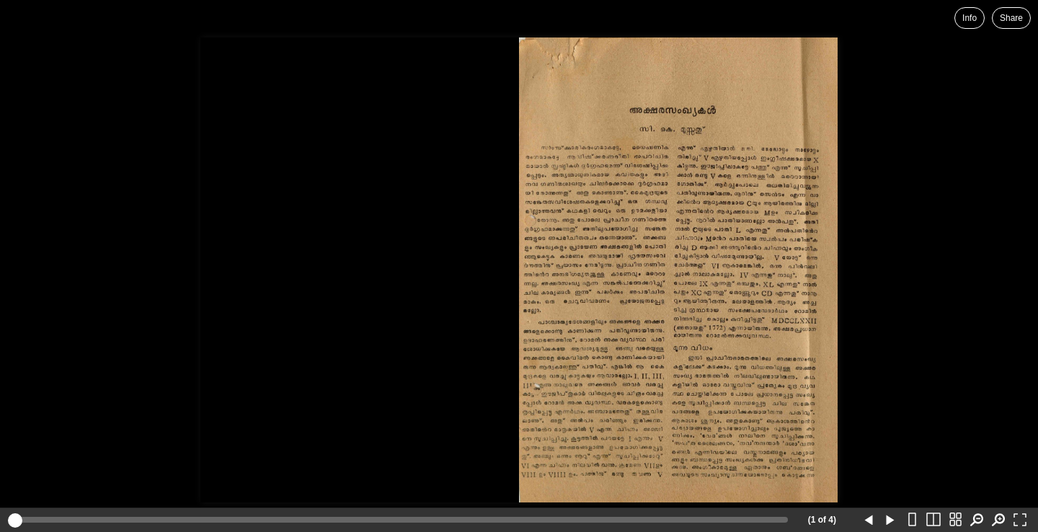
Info (969, 18)
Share (1011, 18)
